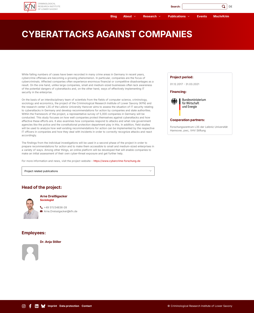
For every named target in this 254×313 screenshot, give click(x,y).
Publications (179, 16)
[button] (88, 171)
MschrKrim (221, 16)
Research (152, 16)
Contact (87, 305)
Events (202, 16)
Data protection (69, 305)
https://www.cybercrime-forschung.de (116, 160)
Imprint (52, 305)
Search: (175, 6)
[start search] (223, 6)
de (230, 6)
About (130, 16)
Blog (113, 16)
